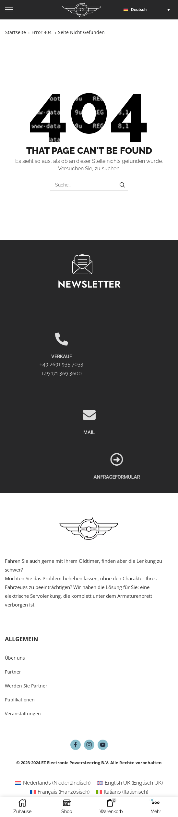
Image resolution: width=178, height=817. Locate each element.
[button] (148, 10)
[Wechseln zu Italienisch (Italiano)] (122, 792)
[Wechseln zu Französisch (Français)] (60, 792)
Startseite (15, 32)
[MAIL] (89, 442)
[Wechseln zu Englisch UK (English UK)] (130, 783)
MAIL (89, 460)
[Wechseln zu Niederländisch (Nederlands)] (53, 783)
